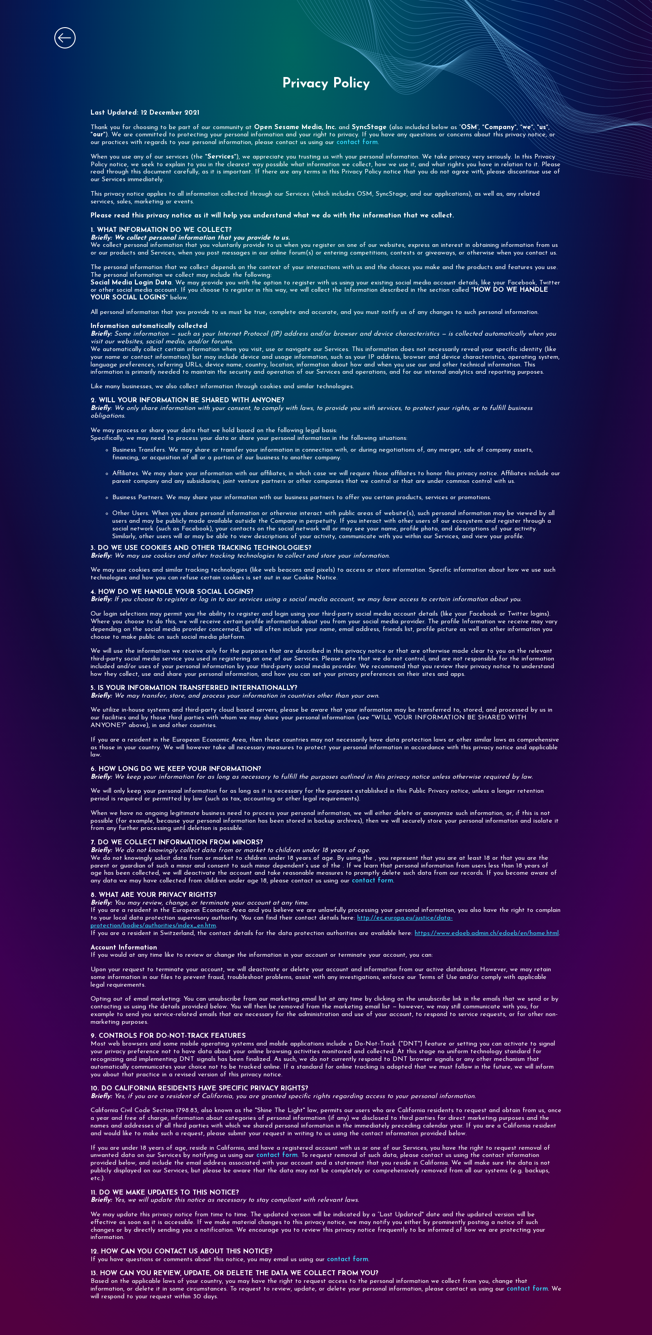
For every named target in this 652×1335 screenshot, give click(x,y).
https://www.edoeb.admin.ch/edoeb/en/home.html (487, 933)
